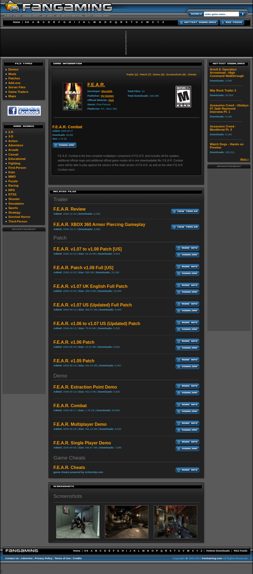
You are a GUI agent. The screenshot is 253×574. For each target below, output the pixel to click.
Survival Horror (19, 216)
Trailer (60, 199)
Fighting (14, 163)
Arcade (13, 149)
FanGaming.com (212, 558)
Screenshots (67, 496)
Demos (13, 69)
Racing (13, 185)
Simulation (16, 203)
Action (13, 141)
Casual (13, 154)
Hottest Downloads (218, 550)
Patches (14, 78)
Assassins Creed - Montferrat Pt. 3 (223, 128)
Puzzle (13, 181)
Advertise (27, 558)
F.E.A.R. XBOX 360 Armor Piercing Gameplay (99, 224)
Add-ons (14, 83)
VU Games (107, 95)
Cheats (192, 74)
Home (16, 22)
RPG (11, 190)
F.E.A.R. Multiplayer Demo (80, 424)
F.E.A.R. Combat (70, 405)
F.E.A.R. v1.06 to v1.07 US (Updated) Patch (96, 323)
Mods (12, 74)
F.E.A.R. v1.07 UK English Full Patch (90, 286)
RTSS (12, 194)
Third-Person (17, 221)
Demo (60, 376)
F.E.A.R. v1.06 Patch (73, 342)
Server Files (16, 87)
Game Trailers (18, 91)
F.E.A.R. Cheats (69, 467)
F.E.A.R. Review (69, 209)
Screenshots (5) (176, 74)
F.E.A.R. (96, 84)
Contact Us (12, 558)
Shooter (14, 199)
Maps (12, 96)
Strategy (14, 212)
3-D (10, 136)
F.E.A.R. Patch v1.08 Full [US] (83, 267)
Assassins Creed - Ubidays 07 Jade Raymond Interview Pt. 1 (229, 108)
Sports (13, 208)
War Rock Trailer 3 (223, 90)
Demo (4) (158, 74)
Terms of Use (62, 558)
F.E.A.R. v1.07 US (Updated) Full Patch (92, 305)
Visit (111, 100)
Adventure (15, 145)
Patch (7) (145, 74)
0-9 (27, 22)
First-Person (17, 167)
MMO (12, 176)
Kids (11, 172)
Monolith (106, 91)
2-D (10, 132)
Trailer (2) (132, 74)
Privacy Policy (43, 558)
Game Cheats (69, 458)
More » (244, 159)
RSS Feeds (240, 550)
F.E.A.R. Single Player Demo (82, 443)
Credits (77, 558)
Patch (60, 238)
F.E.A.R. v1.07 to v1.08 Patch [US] (87, 249)
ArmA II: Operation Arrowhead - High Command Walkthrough (227, 72)
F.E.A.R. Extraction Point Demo (85, 387)
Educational (16, 158)
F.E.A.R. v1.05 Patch (73, 361)
